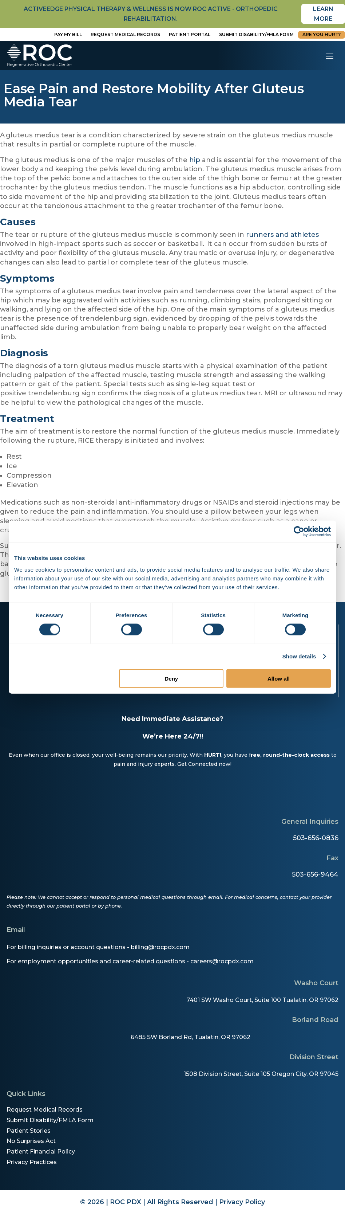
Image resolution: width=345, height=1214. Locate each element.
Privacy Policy (242, 1202)
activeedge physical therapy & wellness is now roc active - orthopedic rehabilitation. (151, 13)
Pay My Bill (68, 34)
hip (194, 160)
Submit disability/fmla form (256, 34)
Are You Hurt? (321, 34)
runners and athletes (282, 235)
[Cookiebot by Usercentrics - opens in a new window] (299, 531)
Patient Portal (189, 34)
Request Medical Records (125, 34)
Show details (299, 656)
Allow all (278, 678)
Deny (171, 678)
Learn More (323, 13)
